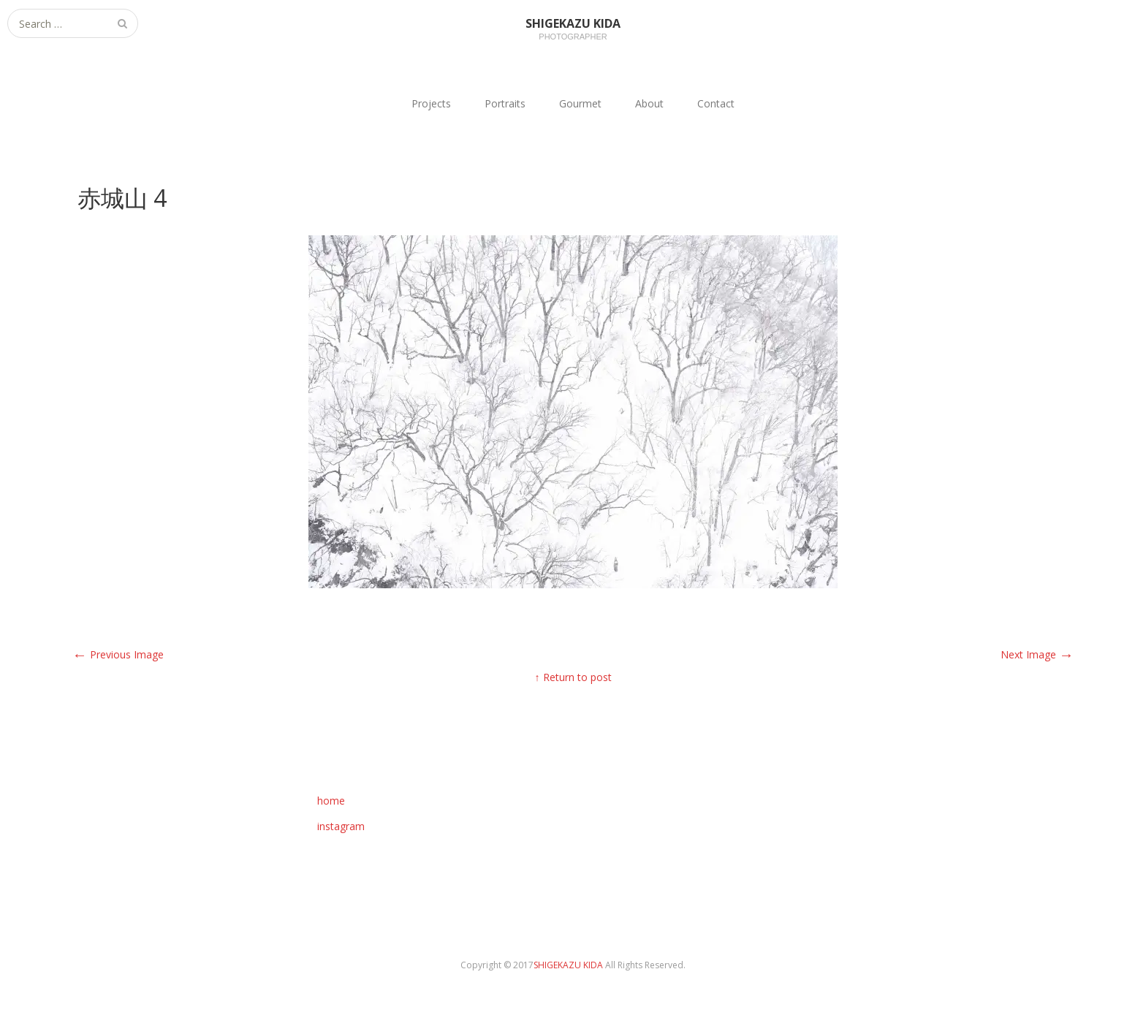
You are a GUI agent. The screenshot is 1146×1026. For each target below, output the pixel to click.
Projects (431, 103)
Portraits (505, 103)
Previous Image (118, 654)
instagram (341, 826)
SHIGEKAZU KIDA (569, 965)
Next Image (1037, 654)
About (649, 103)
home (331, 801)
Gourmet (580, 103)
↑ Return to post (573, 677)
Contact (716, 103)
